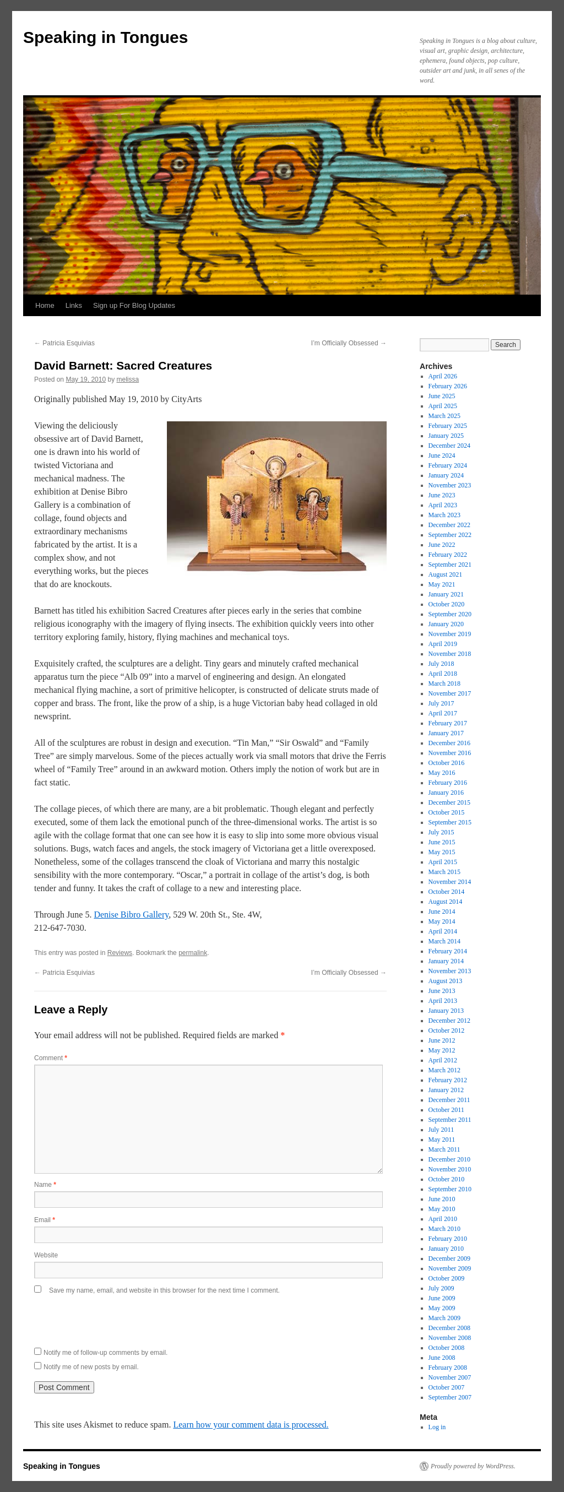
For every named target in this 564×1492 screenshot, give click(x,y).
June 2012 (442, 1040)
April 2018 (443, 673)
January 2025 (446, 436)
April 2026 (443, 376)
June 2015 (442, 842)
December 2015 (449, 802)
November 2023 (450, 485)
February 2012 (448, 1080)
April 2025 (443, 406)
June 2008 (442, 1357)
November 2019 (450, 634)
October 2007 (447, 1387)
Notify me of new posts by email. (91, 1367)
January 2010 (446, 1248)
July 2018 (441, 664)
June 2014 (442, 911)
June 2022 (442, 545)
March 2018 (444, 683)
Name (45, 1185)
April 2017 (443, 713)
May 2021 (442, 584)
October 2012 (447, 1030)
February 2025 (448, 426)
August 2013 (446, 981)
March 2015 (444, 872)
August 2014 (446, 901)
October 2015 (447, 812)
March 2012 (444, 1070)
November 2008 (450, 1338)
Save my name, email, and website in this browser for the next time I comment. (164, 1290)
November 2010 (450, 1169)
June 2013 (442, 991)
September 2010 (450, 1189)
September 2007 (450, 1397)
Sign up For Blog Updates (134, 305)
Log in (437, 1427)
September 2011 (450, 1120)
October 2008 (447, 1348)
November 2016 (450, 753)
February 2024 (448, 465)
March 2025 (444, 416)
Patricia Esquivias (64, 343)
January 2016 (446, 792)
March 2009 (444, 1318)
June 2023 (442, 495)
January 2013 (446, 1010)
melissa (127, 379)
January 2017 (446, 733)
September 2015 (450, 822)
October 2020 (447, 604)
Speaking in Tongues (105, 37)
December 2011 (449, 1100)
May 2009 (442, 1308)
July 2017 (441, 703)
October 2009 (447, 1278)
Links (74, 305)
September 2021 (450, 564)
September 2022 (450, 535)
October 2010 (447, 1179)
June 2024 (442, 455)
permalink (192, 953)
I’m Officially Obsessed (349, 343)
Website (46, 1255)
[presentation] (118, 1318)
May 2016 (442, 773)
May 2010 (442, 1209)
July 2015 (441, 832)
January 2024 (446, 475)
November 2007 (450, 1377)
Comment (50, 1058)
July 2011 (441, 1129)
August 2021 (446, 574)
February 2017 (448, 723)
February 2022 (448, 554)
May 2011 (442, 1139)
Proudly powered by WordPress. (473, 1466)
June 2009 (442, 1298)
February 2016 (448, 782)
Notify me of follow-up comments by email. (105, 1353)
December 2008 (449, 1328)
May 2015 (442, 852)
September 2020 (450, 614)
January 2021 (446, 594)
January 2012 (446, 1090)
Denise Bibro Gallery (131, 914)
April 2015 (443, 862)
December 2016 (449, 743)
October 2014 (447, 892)
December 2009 (449, 1258)
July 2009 (441, 1288)
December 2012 (449, 1020)
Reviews (119, 953)
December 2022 (449, 525)
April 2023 (443, 505)
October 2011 (446, 1110)
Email (44, 1220)
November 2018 (450, 654)
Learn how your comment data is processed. (250, 1424)
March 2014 (444, 941)
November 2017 (450, 693)
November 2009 (450, 1268)
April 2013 (443, 1001)
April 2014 (443, 931)
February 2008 (448, 1367)
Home (45, 305)
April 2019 (443, 644)
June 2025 (442, 396)
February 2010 (448, 1239)
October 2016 (447, 763)
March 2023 (444, 515)
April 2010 (443, 1219)
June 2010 (442, 1199)
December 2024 (449, 445)
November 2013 (450, 971)
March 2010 (444, 1229)
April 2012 (443, 1060)
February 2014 (448, 951)
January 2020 (446, 624)
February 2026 (448, 386)
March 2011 (444, 1149)
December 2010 (449, 1159)
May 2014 (442, 921)
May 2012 (442, 1050)
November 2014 (450, 882)
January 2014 (446, 961)
